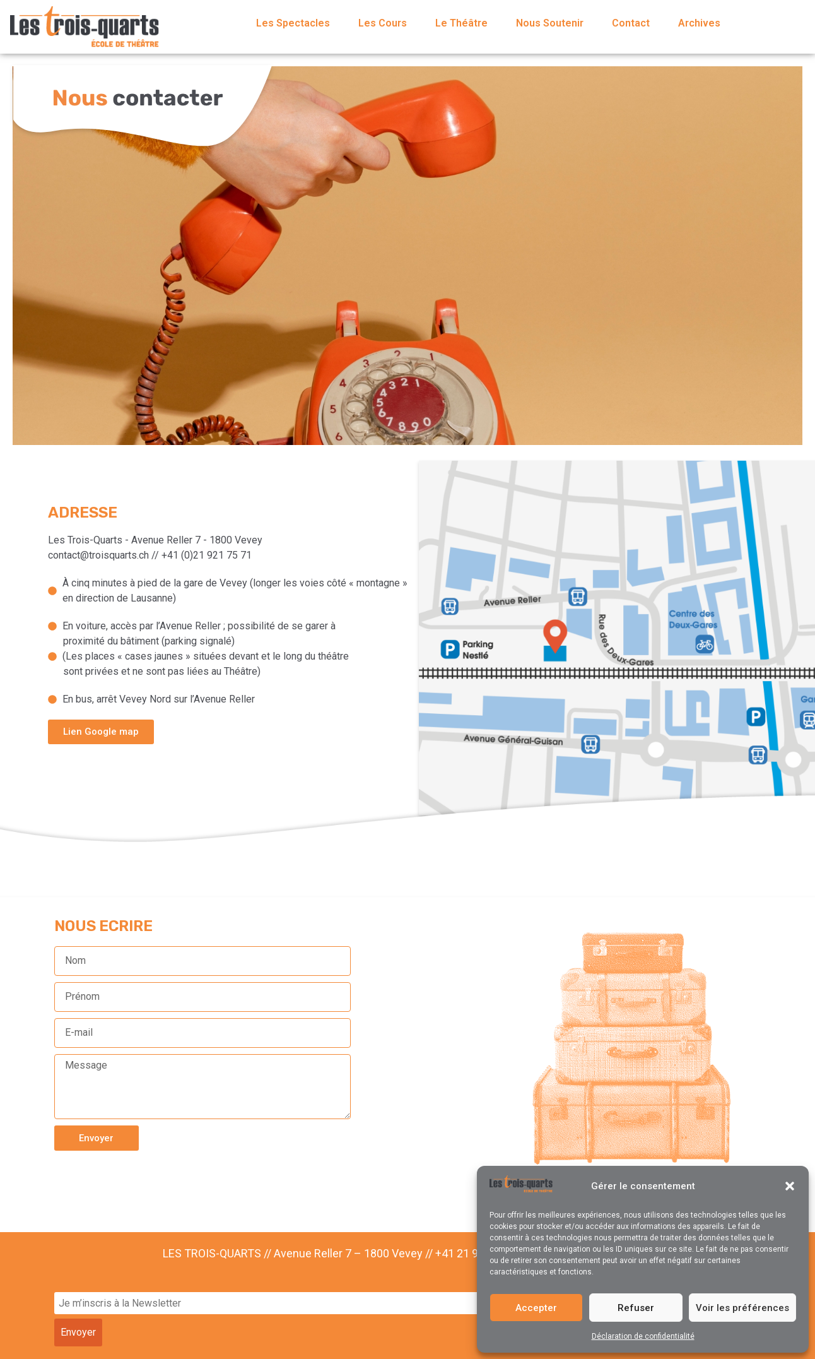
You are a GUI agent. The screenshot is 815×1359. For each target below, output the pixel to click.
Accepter (536, 1308)
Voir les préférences (742, 1308)
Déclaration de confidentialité (643, 1336)
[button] (789, 1186)
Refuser (636, 1308)
